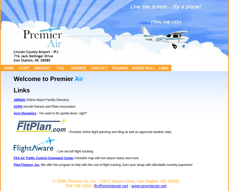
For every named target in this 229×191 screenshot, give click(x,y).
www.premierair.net (148, 186)
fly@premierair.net (111, 186)
